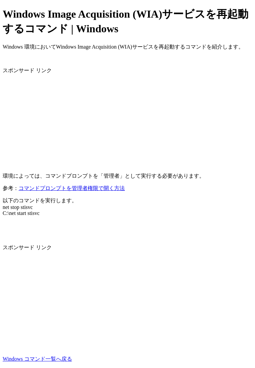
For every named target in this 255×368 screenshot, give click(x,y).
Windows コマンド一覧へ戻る (37, 359)
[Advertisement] (127, 120)
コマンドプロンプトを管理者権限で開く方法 (72, 188)
